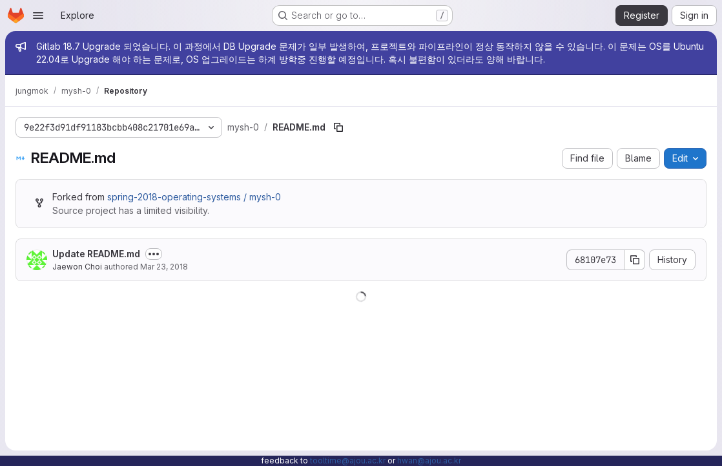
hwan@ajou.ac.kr (429, 460)
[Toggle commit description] (153, 254)
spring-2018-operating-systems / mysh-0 (194, 196)
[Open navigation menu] (38, 15)
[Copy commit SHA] (634, 259)
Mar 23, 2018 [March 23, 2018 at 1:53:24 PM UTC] (164, 266)
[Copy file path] (338, 127)
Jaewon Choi (77, 266)
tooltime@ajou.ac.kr (348, 460)
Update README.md (96, 253)
